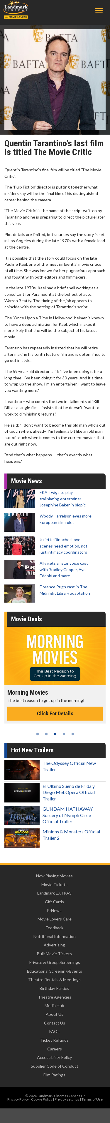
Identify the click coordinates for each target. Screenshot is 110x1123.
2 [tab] (46, 734)
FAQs (54, 1031)
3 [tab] (55, 734)
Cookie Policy (41, 1099)
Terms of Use (92, 1099)
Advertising (54, 944)
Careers (54, 1048)
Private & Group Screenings (54, 962)
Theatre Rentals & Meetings (54, 979)
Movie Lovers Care (55, 918)
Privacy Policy (18, 1099)
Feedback (54, 927)
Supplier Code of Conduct (54, 1066)
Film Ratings (54, 1074)
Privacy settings (67, 1099)
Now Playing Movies (54, 875)
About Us (54, 1014)
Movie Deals (26, 619)
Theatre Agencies (54, 996)
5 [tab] (73, 734)
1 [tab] (37, 734)
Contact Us (54, 1022)
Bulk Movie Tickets (54, 953)
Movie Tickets (54, 884)
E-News (54, 910)
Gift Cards (54, 901)
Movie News (26, 481)
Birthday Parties (54, 988)
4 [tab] (64, 734)
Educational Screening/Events (54, 971)
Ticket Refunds (54, 1040)
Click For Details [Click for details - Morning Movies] (55, 713)
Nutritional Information (54, 936)
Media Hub (54, 1005)
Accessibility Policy (54, 1057)
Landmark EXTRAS (54, 892)
